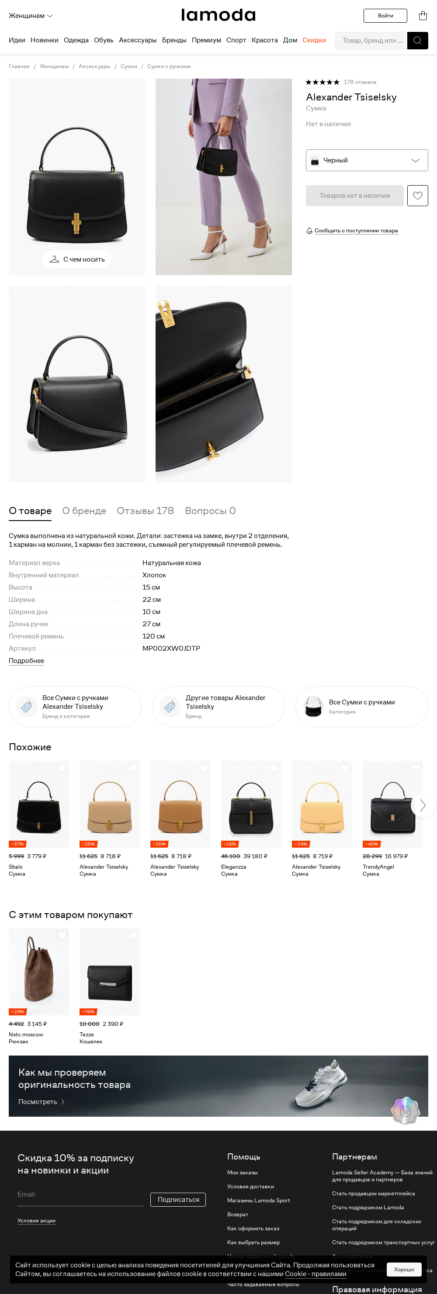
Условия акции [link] (36, 1220)
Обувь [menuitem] (104, 40)
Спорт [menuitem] (236, 40)
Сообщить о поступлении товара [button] (356, 230)
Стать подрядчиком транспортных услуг (383, 1242)
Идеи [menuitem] (17, 40)
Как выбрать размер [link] (253, 1242)
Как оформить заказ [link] (253, 1228)
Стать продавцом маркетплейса (373, 1193)
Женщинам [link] (54, 66)
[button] (417, 40)
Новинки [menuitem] (45, 40)
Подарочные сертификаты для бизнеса (382, 1270)
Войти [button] (385, 15)
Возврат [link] (237, 1214)
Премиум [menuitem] (206, 40)
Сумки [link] (129, 66)
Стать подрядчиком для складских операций (376, 1225)
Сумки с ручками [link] (169, 66)
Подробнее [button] (26, 660)
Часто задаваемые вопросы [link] (263, 1284)
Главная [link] (19, 66)
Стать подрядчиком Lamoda (368, 1207)
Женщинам (31, 15)
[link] (218, 15)
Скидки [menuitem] (314, 40)
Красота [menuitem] (265, 40)
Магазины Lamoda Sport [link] (258, 1200)
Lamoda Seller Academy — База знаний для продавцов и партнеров (382, 1176)
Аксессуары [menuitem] (138, 40)
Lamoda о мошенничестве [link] (261, 1270)
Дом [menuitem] (290, 40)
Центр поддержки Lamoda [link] (261, 1256)
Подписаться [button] (178, 1199)
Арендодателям (352, 1256)
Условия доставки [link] (250, 1186)
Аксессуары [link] (95, 66)
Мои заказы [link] (242, 1172)
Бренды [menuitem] (174, 40)
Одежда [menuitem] (76, 40)
